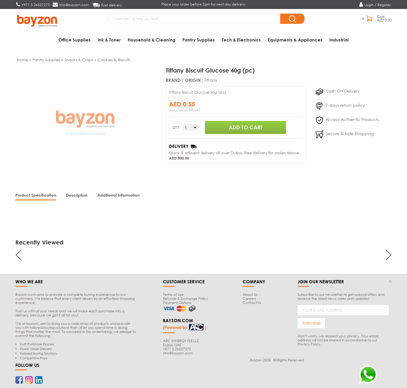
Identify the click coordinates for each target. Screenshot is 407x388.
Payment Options (177, 302)
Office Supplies (74, 40)
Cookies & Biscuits (114, 59)
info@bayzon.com (178, 353)
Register (384, 4)
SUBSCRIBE (311, 323)
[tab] (35, 195)
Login (368, 4)
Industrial (339, 40)
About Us (250, 294)
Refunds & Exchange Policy (185, 298)
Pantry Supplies (198, 40)
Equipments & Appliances (295, 40)
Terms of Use (173, 294)
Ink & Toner (109, 40)
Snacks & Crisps (79, 59)
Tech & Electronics (241, 40)
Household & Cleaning (151, 40)
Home (22, 59)
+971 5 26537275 (177, 349)
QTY (175, 127)
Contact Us (252, 302)
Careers (249, 298)
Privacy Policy (309, 344)
